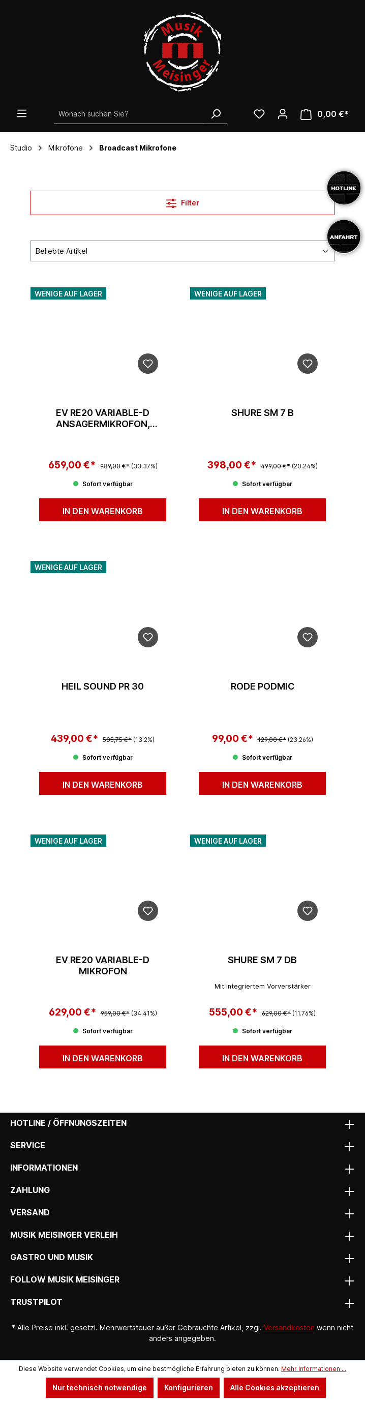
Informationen (44, 1167)
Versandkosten (289, 1327)
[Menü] (22, 113)
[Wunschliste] (259, 114)
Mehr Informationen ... (313, 1369)
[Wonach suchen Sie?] (129, 114)
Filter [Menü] (182, 201)
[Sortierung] (182, 251)
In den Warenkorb (103, 511)
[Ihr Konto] (282, 114)
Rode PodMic (262, 686)
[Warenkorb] (324, 114)
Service (27, 1145)
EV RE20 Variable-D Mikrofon (102, 965)
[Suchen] (215, 114)
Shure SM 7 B (262, 412)
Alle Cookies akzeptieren (274, 1387)
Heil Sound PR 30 (103, 686)
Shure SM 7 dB (262, 959)
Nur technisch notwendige (99, 1387)
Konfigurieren (188, 1387)
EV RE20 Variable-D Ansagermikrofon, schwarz (103, 418)
